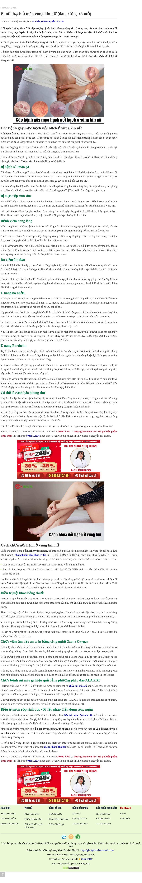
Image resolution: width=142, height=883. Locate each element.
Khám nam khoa (8, 813)
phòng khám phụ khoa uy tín (30, 555)
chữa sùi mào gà (78, 686)
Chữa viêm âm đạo (33, 819)
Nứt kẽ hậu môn (80, 823)
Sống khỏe (11, 8)
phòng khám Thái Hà (55, 747)
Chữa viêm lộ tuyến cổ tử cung (34, 825)
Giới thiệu (125, 818)
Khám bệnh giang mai (59, 819)
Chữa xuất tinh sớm (10, 823)
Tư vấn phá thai (103, 823)
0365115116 (33, 435)
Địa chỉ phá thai (103, 814)
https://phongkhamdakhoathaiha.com (97, 850)
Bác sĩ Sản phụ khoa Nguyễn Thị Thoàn (48, 21)
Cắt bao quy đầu (8, 818)
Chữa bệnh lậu (55, 814)
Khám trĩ (76, 813)
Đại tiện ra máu (79, 818)
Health (3, 8)
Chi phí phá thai (103, 818)
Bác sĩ (123, 813)
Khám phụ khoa (32, 814)
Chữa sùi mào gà (56, 824)
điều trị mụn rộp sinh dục (78, 715)
